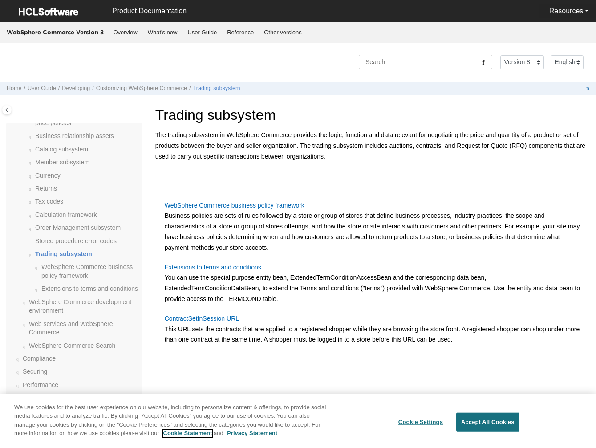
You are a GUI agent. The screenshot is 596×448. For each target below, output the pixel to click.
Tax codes (49, 201)
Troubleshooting (45, 397)
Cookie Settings (420, 426)
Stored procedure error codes (76, 240)
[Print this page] (587, 88)
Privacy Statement (252, 438)
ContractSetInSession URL (202, 318)
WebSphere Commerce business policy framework (234, 205)
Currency (48, 175)
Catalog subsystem (61, 149)
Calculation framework (66, 214)
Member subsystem (62, 162)
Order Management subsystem (78, 227)
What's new (163, 32)
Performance (40, 384)
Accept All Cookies (488, 426)
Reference (240, 32)
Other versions (283, 32)
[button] (31, 136)
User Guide (202, 32)
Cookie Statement (187, 438)
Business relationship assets (74, 135)
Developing (76, 88)
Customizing (141, 88)
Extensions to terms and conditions (89, 288)
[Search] (483, 62)
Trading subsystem (216, 88)
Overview (126, 32)
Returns (46, 188)
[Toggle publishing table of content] (7, 109)
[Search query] (425, 62)
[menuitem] (125, 32)
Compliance (39, 358)
